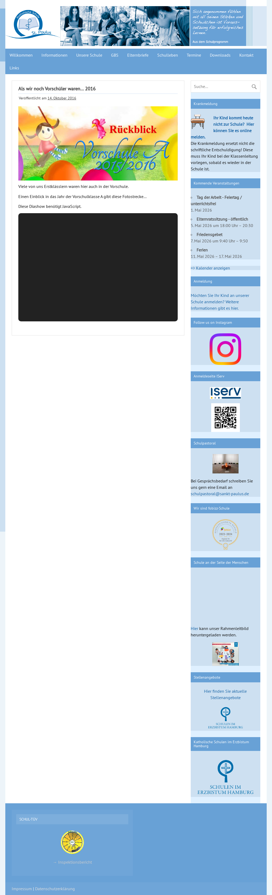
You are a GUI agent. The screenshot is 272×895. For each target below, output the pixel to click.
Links (14, 67)
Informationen (54, 55)
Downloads (220, 55)
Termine (194, 55)
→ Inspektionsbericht (72, 847)
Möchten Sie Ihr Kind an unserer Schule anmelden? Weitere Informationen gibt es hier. (220, 302)
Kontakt (246, 55)
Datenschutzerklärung (55, 888)
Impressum (22, 888)
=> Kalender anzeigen (210, 268)
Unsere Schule (89, 55)
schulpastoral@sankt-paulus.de (220, 493)
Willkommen (21, 55)
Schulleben (167, 55)
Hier (194, 628)
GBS (114, 55)
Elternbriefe (137, 55)
